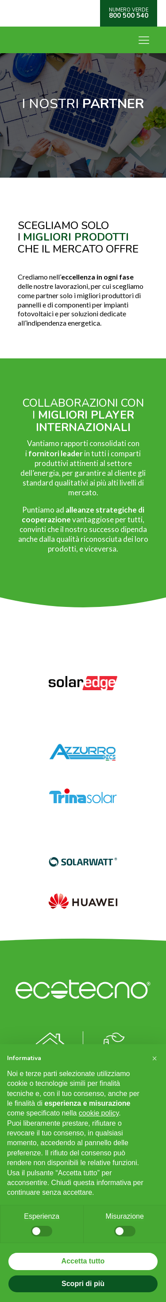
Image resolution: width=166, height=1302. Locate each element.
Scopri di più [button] (83, 1283)
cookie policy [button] (99, 1113)
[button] (154, 1058)
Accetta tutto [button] (83, 1261)
